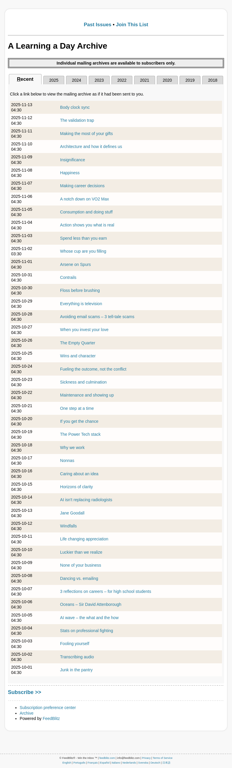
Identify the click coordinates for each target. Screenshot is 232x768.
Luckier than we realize (81, 552)
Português (79, 762)
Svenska (143, 762)
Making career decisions (82, 185)
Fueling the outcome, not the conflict (93, 369)
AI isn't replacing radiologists (86, 499)
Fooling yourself (74, 643)
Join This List (132, 24)
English (66, 762)
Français (93, 762)
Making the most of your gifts (86, 133)
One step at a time (77, 408)
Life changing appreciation (84, 539)
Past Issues (97, 24)
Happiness (70, 172)
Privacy (146, 758)
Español (105, 762)
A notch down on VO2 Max (84, 199)
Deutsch (155, 762)
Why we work (72, 447)
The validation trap (77, 120)
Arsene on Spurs (75, 264)
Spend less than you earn (83, 238)
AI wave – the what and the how (89, 617)
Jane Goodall (72, 513)
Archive (27, 713)
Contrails (68, 277)
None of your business (80, 565)
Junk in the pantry (76, 669)
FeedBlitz (51, 718)
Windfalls (68, 526)
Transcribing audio (77, 656)
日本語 (166, 762)
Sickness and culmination (83, 382)
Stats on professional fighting (86, 630)
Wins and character (78, 355)
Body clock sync (75, 107)
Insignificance (72, 159)
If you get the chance (79, 421)
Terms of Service (162, 758)
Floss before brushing (80, 290)
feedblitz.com (107, 758)
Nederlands (129, 762)
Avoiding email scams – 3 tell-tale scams (97, 316)
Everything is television (81, 303)
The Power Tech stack (80, 434)
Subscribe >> (24, 692)
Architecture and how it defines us (91, 146)
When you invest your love (84, 329)
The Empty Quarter (77, 343)
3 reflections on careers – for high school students (105, 591)
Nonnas (67, 460)
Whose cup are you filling (83, 251)
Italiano (116, 762)
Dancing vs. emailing (79, 578)
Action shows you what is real (87, 225)
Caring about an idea (79, 473)
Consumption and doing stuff (86, 212)
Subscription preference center (48, 707)
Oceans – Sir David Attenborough (90, 604)
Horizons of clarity (76, 486)
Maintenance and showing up (87, 395)
